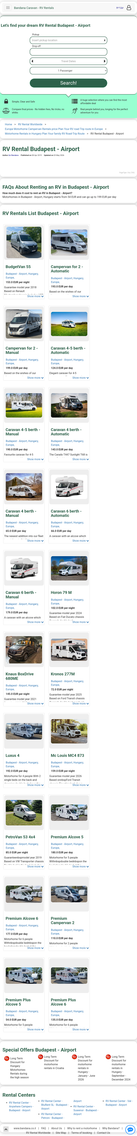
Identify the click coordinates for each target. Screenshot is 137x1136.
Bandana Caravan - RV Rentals (34, 8)
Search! (68, 83)
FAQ (43, 1128)
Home (8, 124)
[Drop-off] (68, 52)
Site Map (61, 1132)
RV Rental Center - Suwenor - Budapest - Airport (85, 1110)
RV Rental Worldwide (30, 124)
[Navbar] (8, 7)
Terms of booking (81, 1132)
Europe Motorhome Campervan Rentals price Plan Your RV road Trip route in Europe (54, 129)
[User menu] (129, 8)
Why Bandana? (111, 1128)
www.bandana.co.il (25, 1128)
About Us (56, 1128)
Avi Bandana (13, 155)
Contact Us (103, 1132)
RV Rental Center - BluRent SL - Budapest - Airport (54, 1104)
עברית (119, 7)
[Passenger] (68, 70)
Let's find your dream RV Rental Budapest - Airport (45, 25)
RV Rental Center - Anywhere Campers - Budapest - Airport (21, 1106)
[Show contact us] (130, 1129)
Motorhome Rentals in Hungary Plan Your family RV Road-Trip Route (45, 133)
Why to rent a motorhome (82, 1128)
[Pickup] (68, 40)
